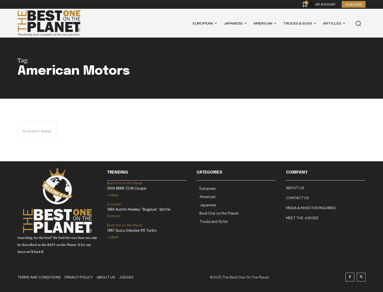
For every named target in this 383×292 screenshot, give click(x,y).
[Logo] (49, 23)
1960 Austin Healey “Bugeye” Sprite (138, 210)
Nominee (114, 216)
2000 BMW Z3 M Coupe (126, 189)
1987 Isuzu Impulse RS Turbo (132, 231)
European (114, 204)
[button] (358, 23)
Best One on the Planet (124, 183)
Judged (112, 195)
